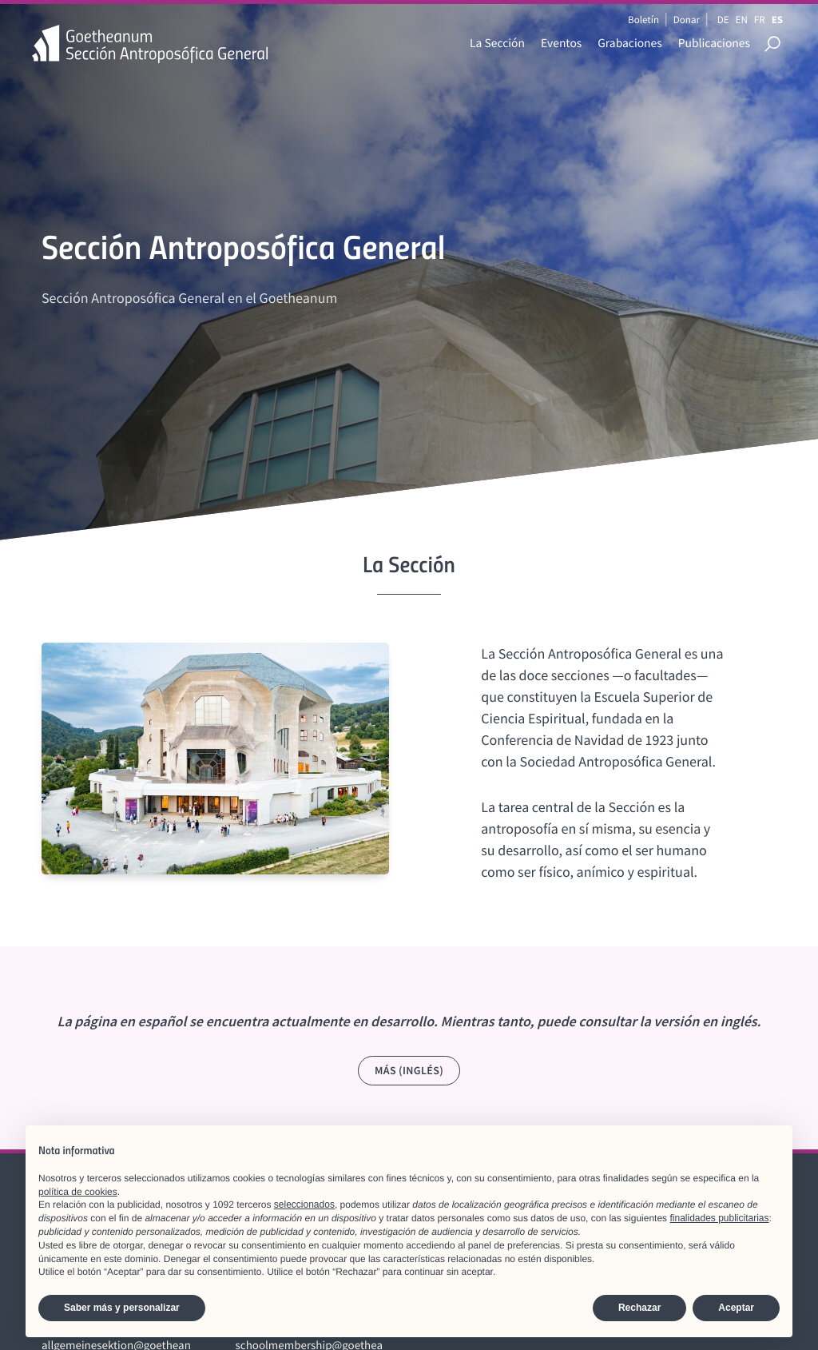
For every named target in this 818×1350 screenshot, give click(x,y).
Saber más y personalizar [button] (122, 1307)
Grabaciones (630, 43)
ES (777, 19)
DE (723, 19)
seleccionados (304, 1204)
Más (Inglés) (409, 1070)
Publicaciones (714, 43)
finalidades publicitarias (718, 1218)
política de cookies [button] (77, 1191)
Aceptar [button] (736, 1307)
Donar (686, 19)
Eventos (561, 43)
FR (759, 19)
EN (742, 19)
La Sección (497, 43)
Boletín (643, 19)
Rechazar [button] (639, 1307)
